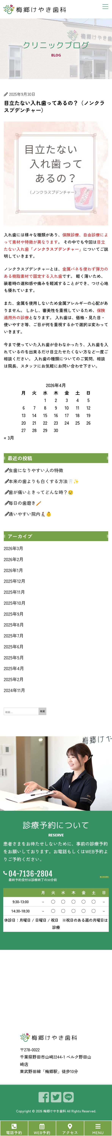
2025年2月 (14, 679)
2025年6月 (14, 646)
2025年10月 (15, 603)
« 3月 (9, 437)
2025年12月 (14, 581)
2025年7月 (14, 635)
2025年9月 (14, 614)
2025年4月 (14, 668)
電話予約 (14, 1132)
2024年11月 (14, 690)
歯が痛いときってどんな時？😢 (41, 492)
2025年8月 (14, 624)
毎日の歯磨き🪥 (25, 503)
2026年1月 (13, 570)
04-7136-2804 (31, 874)
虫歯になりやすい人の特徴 (36, 470)
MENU (98, 1132)
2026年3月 (13, 548)
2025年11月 (14, 592)
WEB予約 (42, 1132)
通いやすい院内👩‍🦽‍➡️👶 (30, 514)
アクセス (70, 1132)
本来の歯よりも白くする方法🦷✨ (44, 481)
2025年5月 (14, 657)
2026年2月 (14, 559)
